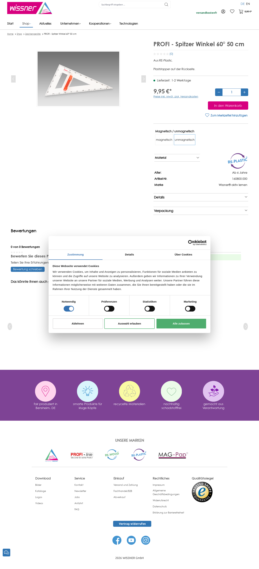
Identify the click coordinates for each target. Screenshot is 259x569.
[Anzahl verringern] (218, 92)
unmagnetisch (185, 139)
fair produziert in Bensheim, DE (45, 406)
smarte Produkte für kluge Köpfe (87, 406)
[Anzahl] (231, 92)
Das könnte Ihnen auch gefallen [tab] (36, 282)
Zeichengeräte (33, 34)
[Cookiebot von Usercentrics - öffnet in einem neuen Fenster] (190, 242)
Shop (19, 34)
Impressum (159, 484)
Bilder (38, 484)
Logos (38, 497)
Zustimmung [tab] (75, 254)
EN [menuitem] (248, 3)
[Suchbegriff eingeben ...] (131, 4)
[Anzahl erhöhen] (244, 92)
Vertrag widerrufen (132, 523)
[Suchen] (166, 4)
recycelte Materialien (129, 404)
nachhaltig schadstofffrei (171, 406)
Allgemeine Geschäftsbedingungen (166, 492)
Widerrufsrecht (161, 500)
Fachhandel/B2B (122, 491)
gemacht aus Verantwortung (213, 406)
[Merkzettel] (232, 11)
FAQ (76, 509)
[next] (245, 326)
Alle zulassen (181, 323)
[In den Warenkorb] (228, 105)
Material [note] (177, 158)
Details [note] (200, 197)
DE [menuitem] (243, 3)
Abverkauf (119, 497)
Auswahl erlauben (129, 323)
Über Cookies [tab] (183, 254)
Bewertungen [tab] (23, 230)
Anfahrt (78, 503)
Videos (39, 503)
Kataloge (40, 491)
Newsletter (80, 491)
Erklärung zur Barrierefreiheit (168, 512)
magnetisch (164, 139)
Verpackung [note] (200, 211)
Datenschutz (160, 506)
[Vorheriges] (13, 79)
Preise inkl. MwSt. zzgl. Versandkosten (175, 96)
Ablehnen (78, 323)
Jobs (77, 497)
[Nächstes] (143, 79)
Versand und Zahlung (125, 484)
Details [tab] (129, 254)
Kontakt (78, 484)
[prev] (10, 326)
